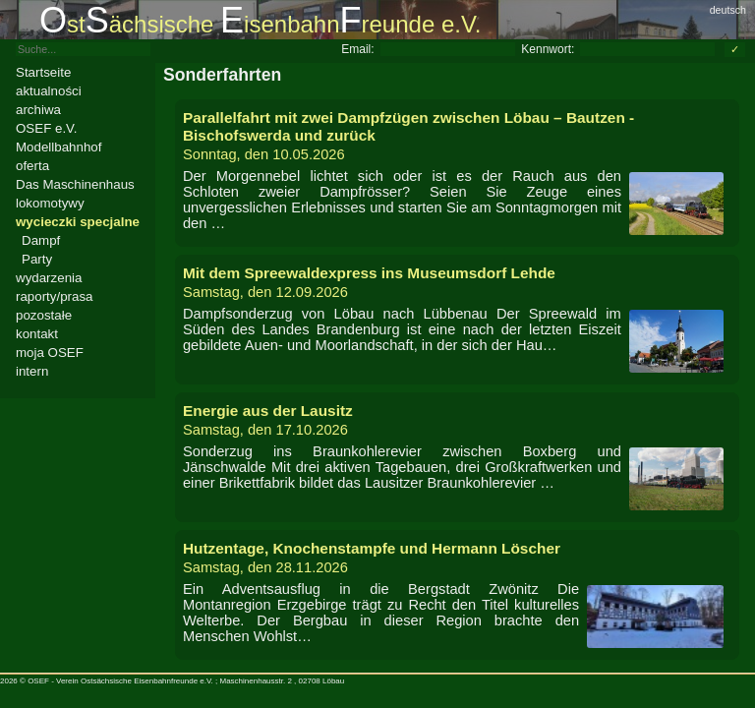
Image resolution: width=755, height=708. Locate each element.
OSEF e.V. (46, 128)
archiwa (38, 109)
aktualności (49, 91)
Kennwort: (547, 49)
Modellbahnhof (58, 147)
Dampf (41, 240)
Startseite (43, 72)
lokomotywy (50, 203)
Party (37, 259)
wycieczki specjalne (78, 221)
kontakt (37, 333)
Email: (357, 49)
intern (32, 371)
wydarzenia (49, 277)
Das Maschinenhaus (75, 184)
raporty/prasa (54, 296)
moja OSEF (50, 352)
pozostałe (44, 315)
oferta (32, 165)
